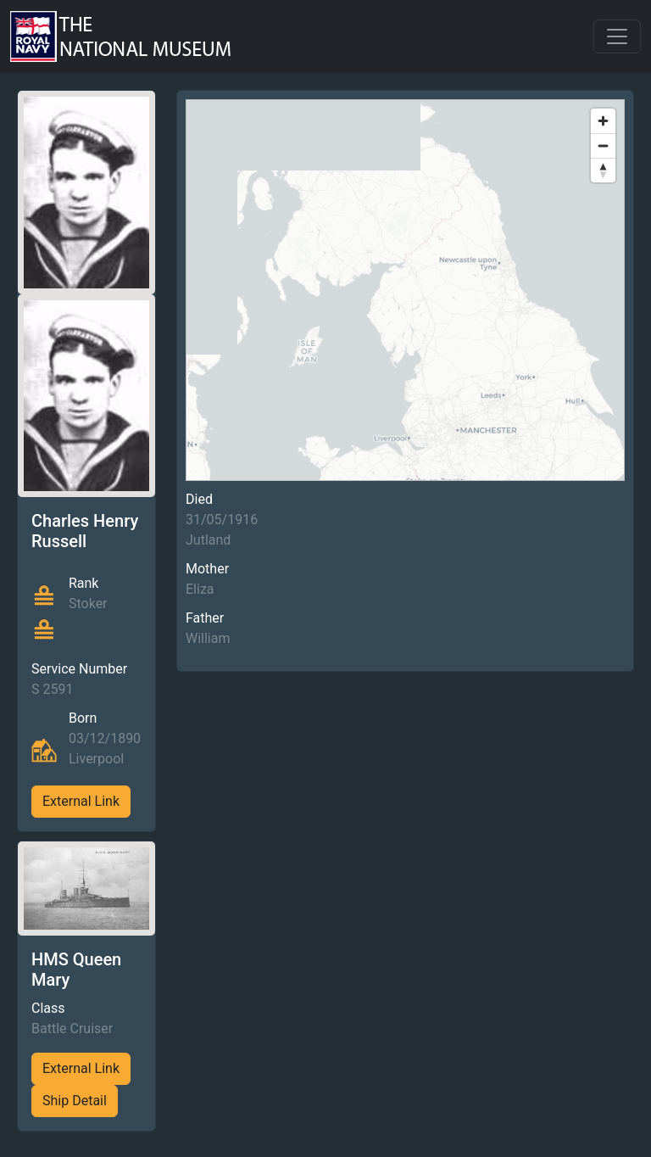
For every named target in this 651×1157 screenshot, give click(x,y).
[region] (405, 290)
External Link (81, 801)
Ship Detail (74, 1101)
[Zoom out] (603, 145)
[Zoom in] (603, 121)
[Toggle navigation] (617, 36)
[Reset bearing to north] (603, 170)
